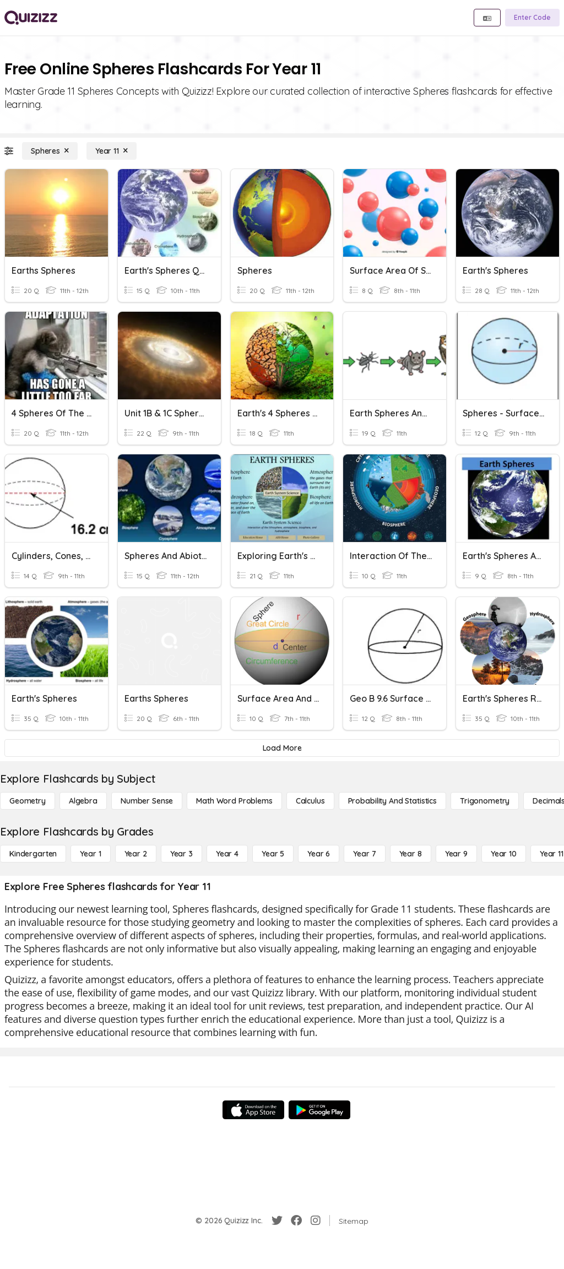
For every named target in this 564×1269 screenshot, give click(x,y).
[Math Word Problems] (234, 801)
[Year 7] (364, 854)
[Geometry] (27, 801)
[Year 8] (410, 854)
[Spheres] (50, 151)
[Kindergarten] (33, 854)
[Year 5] (273, 854)
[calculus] (310, 801)
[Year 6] (318, 854)
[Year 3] (181, 854)
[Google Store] (319, 1109)
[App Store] (253, 1109)
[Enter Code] (532, 17)
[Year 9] (456, 854)
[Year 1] (90, 854)
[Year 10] (503, 854)
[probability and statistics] (392, 801)
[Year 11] (111, 151)
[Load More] (282, 748)
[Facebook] (296, 1220)
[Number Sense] (146, 801)
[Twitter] (277, 1220)
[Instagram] (316, 1220)
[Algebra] (83, 801)
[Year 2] (135, 854)
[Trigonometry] (485, 801)
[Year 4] (227, 854)
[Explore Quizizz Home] (30, 17)
